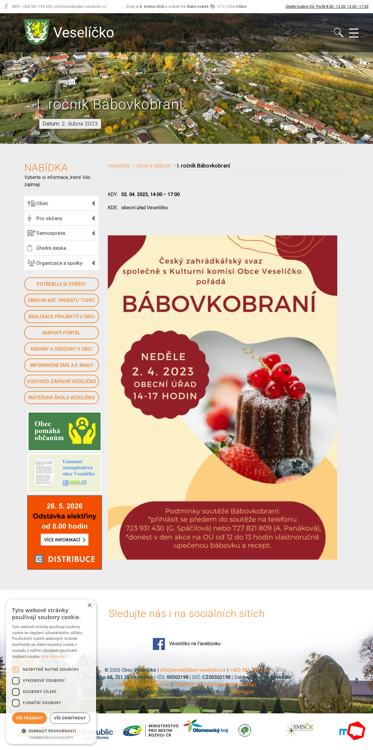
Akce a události (153, 166)
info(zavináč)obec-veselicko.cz (193, 670)
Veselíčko (119, 166)
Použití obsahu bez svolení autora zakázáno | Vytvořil (175, 691)
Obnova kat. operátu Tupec (62, 300)
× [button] (89, 605)
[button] (51, 731)
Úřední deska (46, 248)
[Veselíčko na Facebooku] (6, 6)
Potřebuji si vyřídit (61, 284)
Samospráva (46, 233)
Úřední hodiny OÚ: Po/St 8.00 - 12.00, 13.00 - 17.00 (327, 7)
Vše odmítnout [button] (70, 718)
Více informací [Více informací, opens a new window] (53, 656)
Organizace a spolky (54, 263)
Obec (37, 203)
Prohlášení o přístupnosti (143, 684)
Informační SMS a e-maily (61, 365)
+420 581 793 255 (249, 670)
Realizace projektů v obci (62, 316)
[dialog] (51, 671)
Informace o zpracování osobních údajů (215, 684)
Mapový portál (61, 333)
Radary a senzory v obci (61, 349)
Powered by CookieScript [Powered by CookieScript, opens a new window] (51, 737)
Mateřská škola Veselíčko (61, 398)
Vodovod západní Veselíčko (61, 381)
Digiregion (243, 691)
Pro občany (44, 218)
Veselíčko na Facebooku (186, 644)
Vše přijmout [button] (29, 718)
